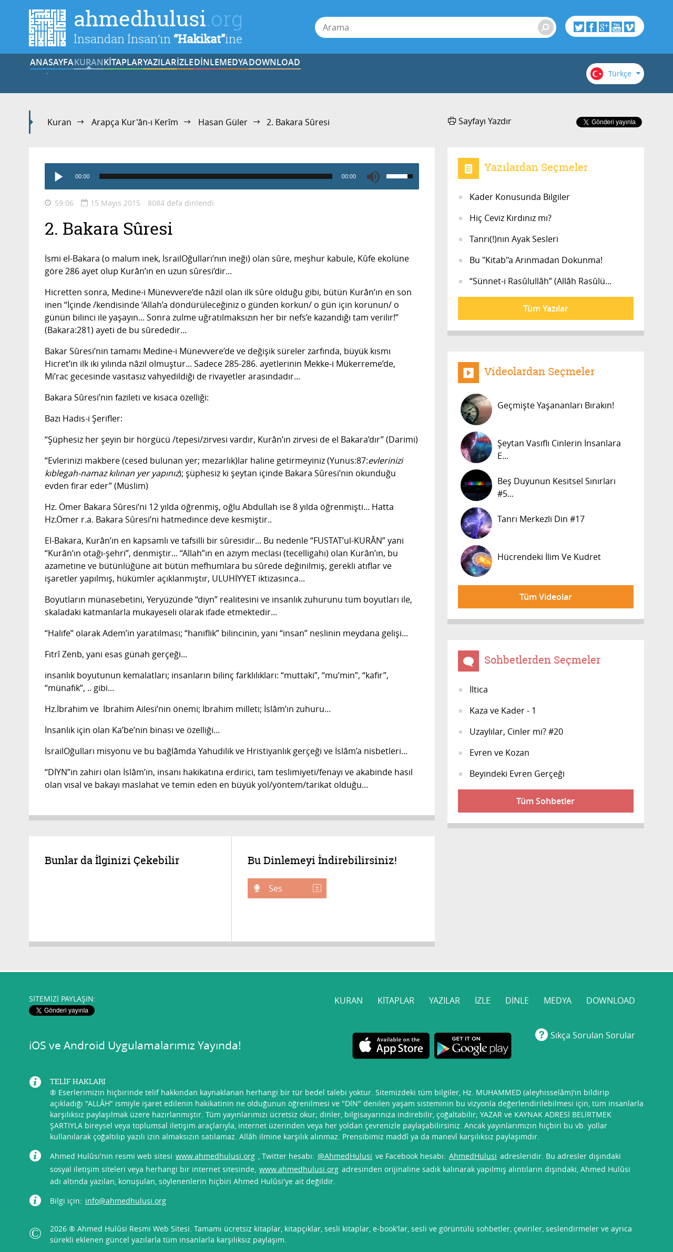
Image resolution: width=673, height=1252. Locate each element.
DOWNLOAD (517, 75)
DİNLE (386, 75)
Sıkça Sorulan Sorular (592, 1027)
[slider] (215, 176)
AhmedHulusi (473, 1149)
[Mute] (373, 176)
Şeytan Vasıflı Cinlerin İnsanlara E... (541, 447)
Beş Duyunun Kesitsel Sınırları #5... (538, 485)
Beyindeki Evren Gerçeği (517, 773)
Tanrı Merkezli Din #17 (523, 523)
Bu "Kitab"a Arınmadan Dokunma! (536, 260)
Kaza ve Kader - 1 (503, 710)
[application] (232, 176)
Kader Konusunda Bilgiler (520, 197)
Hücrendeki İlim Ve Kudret (531, 561)
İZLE (321, 75)
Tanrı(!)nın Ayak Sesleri (514, 239)
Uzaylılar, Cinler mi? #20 (516, 731)
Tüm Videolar (545, 597)
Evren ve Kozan (499, 752)
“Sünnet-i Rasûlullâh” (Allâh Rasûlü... (540, 281)
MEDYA (451, 75)
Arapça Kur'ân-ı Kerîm (134, 122)
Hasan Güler (223, 122)
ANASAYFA (61, 75)
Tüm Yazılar (545, 308)
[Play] (57, 176)
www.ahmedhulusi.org (215, 1149)
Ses (294, 888)
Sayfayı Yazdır (480, 121)
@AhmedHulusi (345, 1149)
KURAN (126, 75)
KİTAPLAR (191, 75)
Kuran (59, 122)
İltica (479, 689)
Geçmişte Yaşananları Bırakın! (537, 409)
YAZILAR (256, 75)
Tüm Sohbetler (545, 801)
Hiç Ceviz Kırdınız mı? (511, 218)
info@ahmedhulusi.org (125, 1193)
